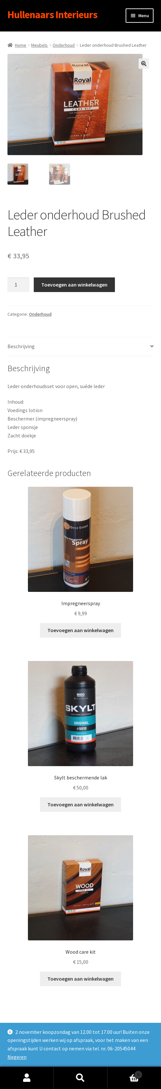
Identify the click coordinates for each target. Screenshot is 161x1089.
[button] (144, 63)
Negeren (17, 1057)
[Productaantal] (18, 284)
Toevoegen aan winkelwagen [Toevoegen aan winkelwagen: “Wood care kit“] (80, 978)
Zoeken (80, 1078)
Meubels (39, 45)
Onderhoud (64, 45)
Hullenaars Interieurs (52, 14)
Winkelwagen (125, 1073)
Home (20, 45)
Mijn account (27, 1078)
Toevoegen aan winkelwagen (74, 284)
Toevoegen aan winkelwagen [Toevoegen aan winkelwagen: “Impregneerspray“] (80, 630)
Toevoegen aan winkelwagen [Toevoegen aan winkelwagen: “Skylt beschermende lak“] (80, 804)
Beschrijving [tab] (21, 346)
